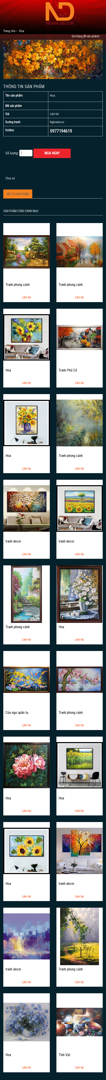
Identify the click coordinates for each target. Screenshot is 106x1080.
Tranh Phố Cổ (68, 370)
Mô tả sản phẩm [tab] (18, 194)
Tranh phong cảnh (17, 285)
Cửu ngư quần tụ (16, 713)
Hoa (8, 370)
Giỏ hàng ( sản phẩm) (85, 36)
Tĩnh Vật (64, 1055)
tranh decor (13, 541)
